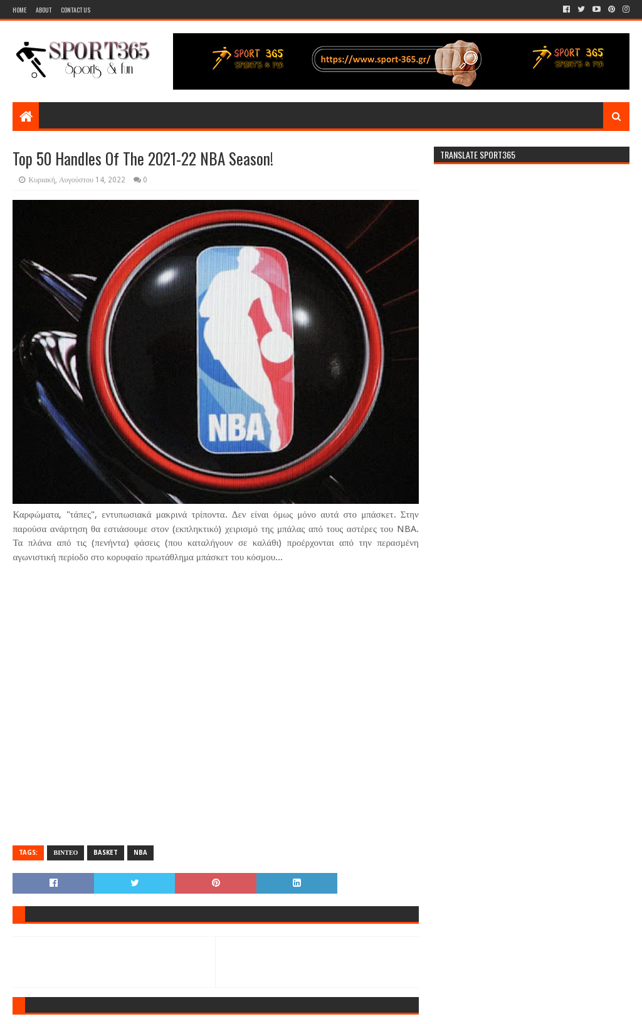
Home (19, 9)
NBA (140, 852)
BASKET (105, 852)
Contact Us (75, 9)
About (43, 9)
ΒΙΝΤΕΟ (65, 852)
